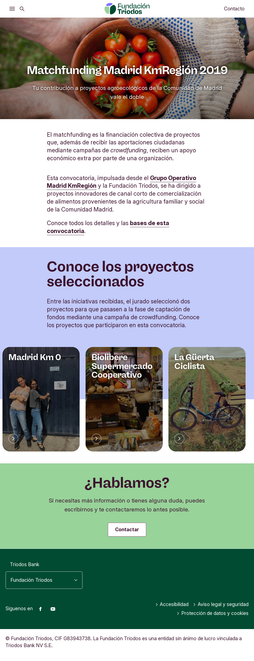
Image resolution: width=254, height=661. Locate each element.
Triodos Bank (24, 564)
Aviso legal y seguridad (221, 604)
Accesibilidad (172, 604)
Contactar (127, 529)
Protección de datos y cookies (213, 613)
